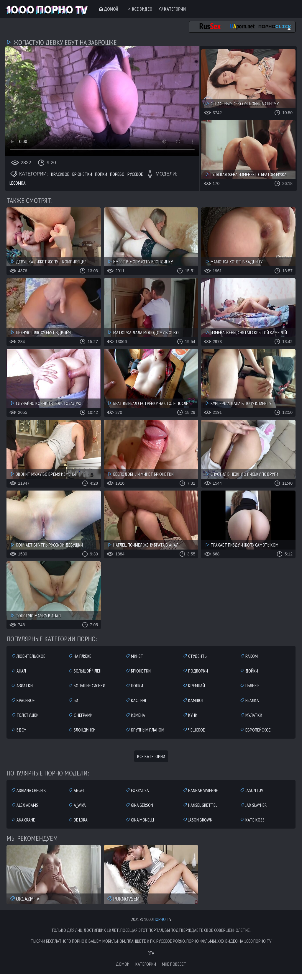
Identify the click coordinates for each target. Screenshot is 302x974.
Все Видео (139, 9)
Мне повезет (174, 964)
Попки (101, 174)
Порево (117, 174)
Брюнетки (82, 174)
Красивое (60, 174)
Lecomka (17, 183)
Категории (172, 9)
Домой (108, 9)
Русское (135, 174)
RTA (151, 953)
